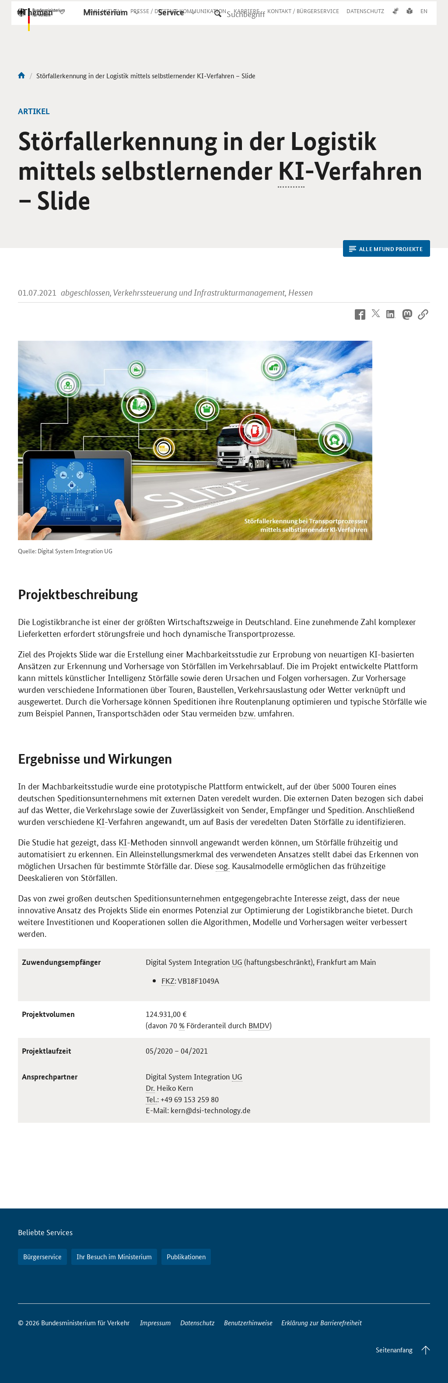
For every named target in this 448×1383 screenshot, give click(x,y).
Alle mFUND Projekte (386, 249)
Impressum (155, 1322)
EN (423, 18)
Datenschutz (197, 1322)
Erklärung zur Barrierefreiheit (321, 1322)
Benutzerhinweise (248, 1322)
